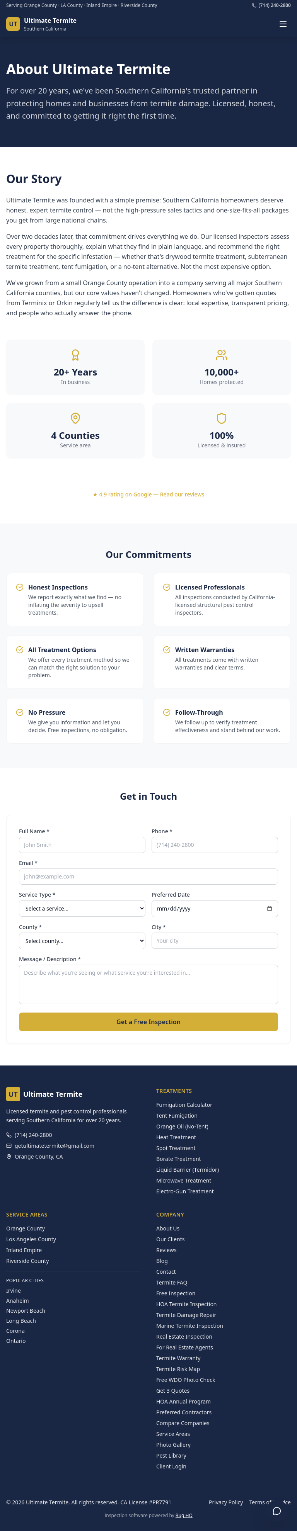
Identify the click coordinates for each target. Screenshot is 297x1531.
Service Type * (37, 894)
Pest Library (171, 1455)
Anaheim (17, 1300)
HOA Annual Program (183, 1401)
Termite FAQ (171, 1282)
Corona (15, 1330)
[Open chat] (277, 1511)
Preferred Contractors (184, 1412)
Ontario (16, 1340)
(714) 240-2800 (271, 5)
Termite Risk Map (178, 1369)
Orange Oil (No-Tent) (182, 1126)
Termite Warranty (178, 1358)
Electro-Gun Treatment (185, 1191)
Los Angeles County (31, 1239)
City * (159, 927)
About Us (167, 1228)
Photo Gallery (173, 1444)
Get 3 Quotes (172, 1390)
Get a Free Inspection (148, 1022)
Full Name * (34, 831)
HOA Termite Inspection (186, 1304)
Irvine (13, 1290)
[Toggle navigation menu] (283, 24)
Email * (28, 863)
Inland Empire (24, 1250)
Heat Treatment (176, 1137)
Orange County (25, 1228)
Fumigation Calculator (184, 1104)
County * (30, 927)
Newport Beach (25, 1310)
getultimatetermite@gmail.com (50, 1145)
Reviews (166, 1250)
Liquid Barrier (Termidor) (187, 1169)
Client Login (171, 1466)
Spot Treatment (176, 1148)
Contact (166, 1271)
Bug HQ (184, 1515)
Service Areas (173, 1434)
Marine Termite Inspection (189, 1325)
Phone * (162, 831)
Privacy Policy (226, 1502)
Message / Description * (50, 959)
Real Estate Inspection (184, 1336)
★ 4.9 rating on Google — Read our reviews (149, 494)
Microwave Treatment (183, 1180)
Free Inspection (175, 1293)
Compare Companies (183, 1423)
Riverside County (27, 1260)
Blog (162, 1260)
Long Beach (21, 1320)
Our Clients (170, 1239)
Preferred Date (171, 894)
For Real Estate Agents (184, 1347)
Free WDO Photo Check (185, 1379)
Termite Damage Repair (186, 1315)
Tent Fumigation (177, 1115)
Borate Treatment (178, 1158)
